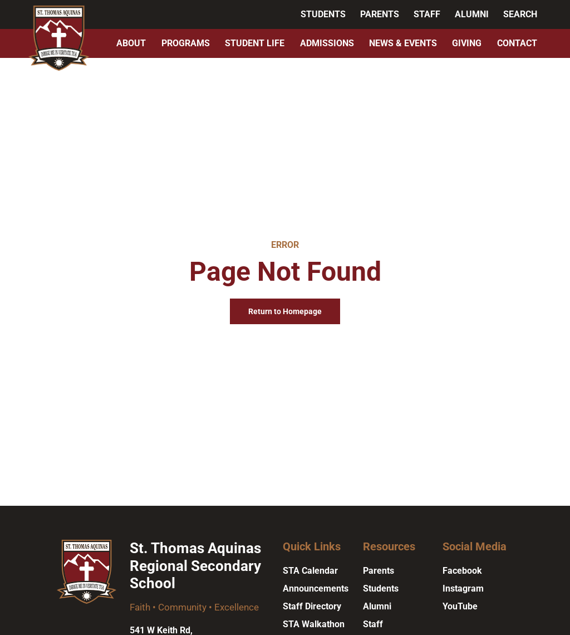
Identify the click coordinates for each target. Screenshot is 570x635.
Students (323, 14)
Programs (185, 43)
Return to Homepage (285, 311)
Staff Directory (312, 606)
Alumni (472, 14)
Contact (517, 43)
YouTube (460, 606)
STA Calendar (310, 570)
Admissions (327, 43)
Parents (379, 14)
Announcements (315, 588)
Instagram (463, 588)
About (131, 43)
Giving (466, 43)
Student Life (254, 43)
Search (520, 14)
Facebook (462, 570)
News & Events (403, 43)
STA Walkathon (314, 624)
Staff (427, 14)
